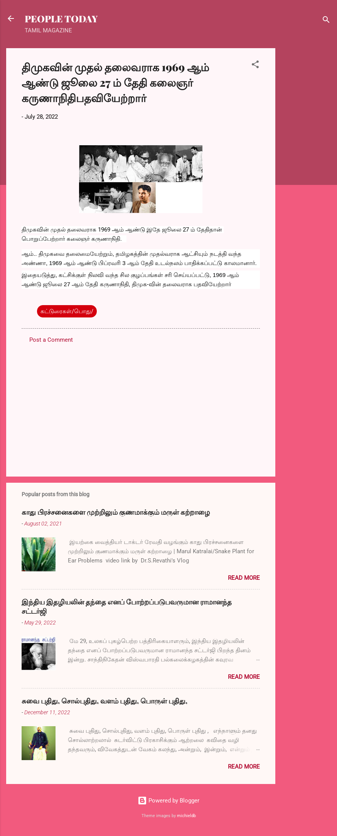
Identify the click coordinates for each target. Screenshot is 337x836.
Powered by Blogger (168, 800)
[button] (255, 66)
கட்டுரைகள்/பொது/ (66, 311)
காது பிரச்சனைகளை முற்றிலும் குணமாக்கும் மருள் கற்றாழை (116, 512)
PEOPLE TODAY (61, 18)
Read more (244, 577)
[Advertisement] (306, 163)
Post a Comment (51, 339)
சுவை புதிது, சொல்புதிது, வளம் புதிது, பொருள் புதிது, (104, 700)
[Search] (326, 21)
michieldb (186, 815)
